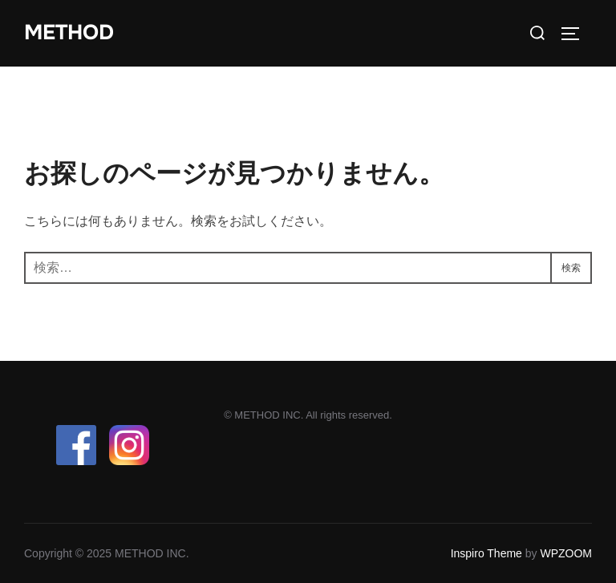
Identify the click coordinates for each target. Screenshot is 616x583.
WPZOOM (566, 553)
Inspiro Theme (486, 553)
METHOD (69, 32)
